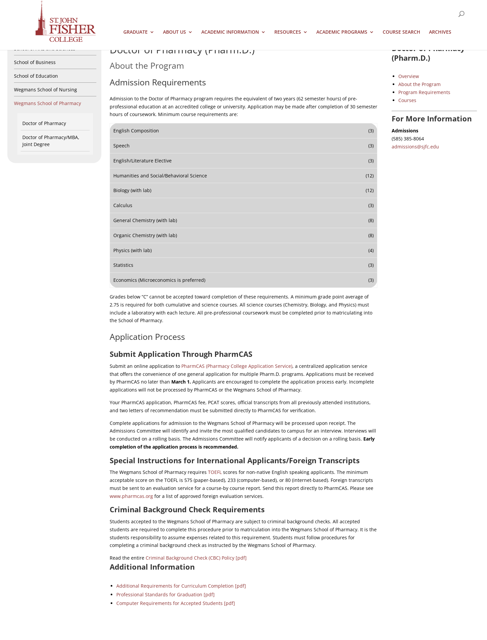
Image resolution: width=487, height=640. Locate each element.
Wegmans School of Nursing (45, 89)
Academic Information (230, 32)
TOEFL (215, 472)
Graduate (135, 32)
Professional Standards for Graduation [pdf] (165, 594)
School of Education (36, 76)
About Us (174, 32)
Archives (440, 32)
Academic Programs (341, 32)
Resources (287, 32)
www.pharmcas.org (131, 496)
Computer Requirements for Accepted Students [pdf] (175, 603)
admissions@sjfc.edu (415, 146)
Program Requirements (424, 92)
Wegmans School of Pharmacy (47, 103)
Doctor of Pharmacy (44, 123)
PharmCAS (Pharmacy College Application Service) (236, 366)
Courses (407, 100)
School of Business (35, 62)
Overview (408, 76)
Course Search (401, 32)
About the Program (419, 84)
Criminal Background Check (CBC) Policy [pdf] (196, 558)
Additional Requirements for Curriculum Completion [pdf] (181, 586)
